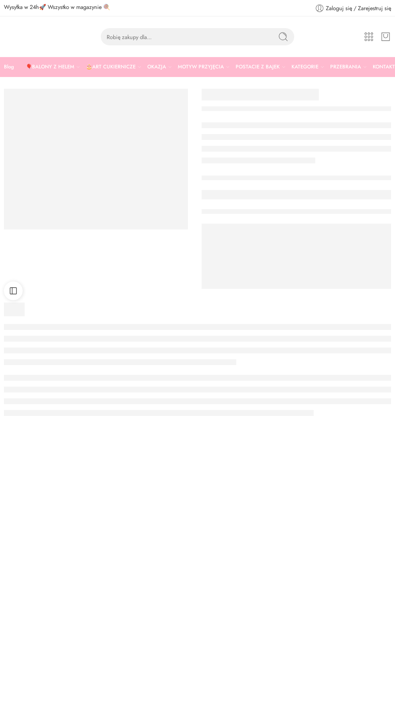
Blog (9, 66)
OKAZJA (156, 67)
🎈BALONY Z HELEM (50, 67)
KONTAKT (384, 66)
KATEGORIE (304, 67)
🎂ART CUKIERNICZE (111, 67)
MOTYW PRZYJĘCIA (201, 67)
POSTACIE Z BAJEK (258, 67)
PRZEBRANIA (345, 67)
